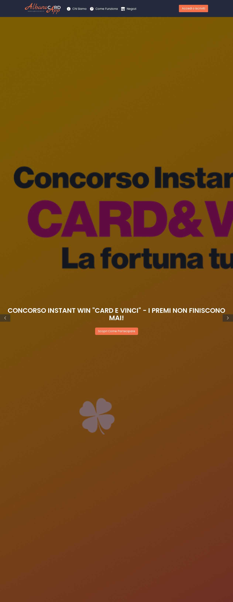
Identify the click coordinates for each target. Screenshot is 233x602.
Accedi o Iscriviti (193, 8)
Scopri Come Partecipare (116, 331)
